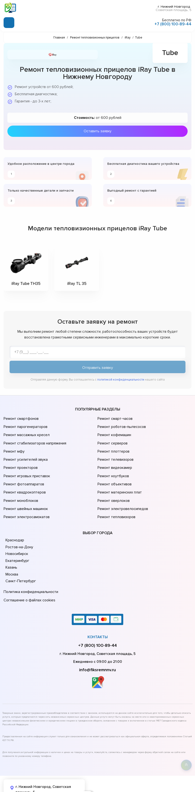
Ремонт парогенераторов (25, 425)
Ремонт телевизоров (115, 451)
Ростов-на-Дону (18, 528)
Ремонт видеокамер (114, 458)
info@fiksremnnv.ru (97, 647)
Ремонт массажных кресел (26, 431)
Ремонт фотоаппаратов (23, 472)
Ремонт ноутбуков (112, 465)
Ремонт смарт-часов (114, 418)
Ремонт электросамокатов (25, 498)
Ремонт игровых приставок (26, 465)
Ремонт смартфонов (20, 418)
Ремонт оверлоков (113, 485)
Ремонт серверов (112, 438)
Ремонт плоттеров (113, 445)
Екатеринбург (16, 541)
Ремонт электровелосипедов (122, 492)
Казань (11, 548)
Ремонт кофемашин (114, 431)
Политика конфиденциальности (30, 572)
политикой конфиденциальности (120, 380)
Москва (11, 555)
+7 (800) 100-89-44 (172, 24)
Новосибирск (16, 534)
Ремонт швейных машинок (25, 492)
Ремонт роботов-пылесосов (121, 425)
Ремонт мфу (13, 445)
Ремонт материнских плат (119, 478)
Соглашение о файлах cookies (29, 578)
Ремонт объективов (114, 472)
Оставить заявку (97, 130)
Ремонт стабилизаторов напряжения (34, 438)
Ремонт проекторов (20, 458)
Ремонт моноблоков (20, 485)
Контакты (97, 614)
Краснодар (14, 521)
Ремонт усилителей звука (25, 451)
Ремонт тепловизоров (116, 498)
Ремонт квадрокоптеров (24, 478)
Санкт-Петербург (19, 562)
